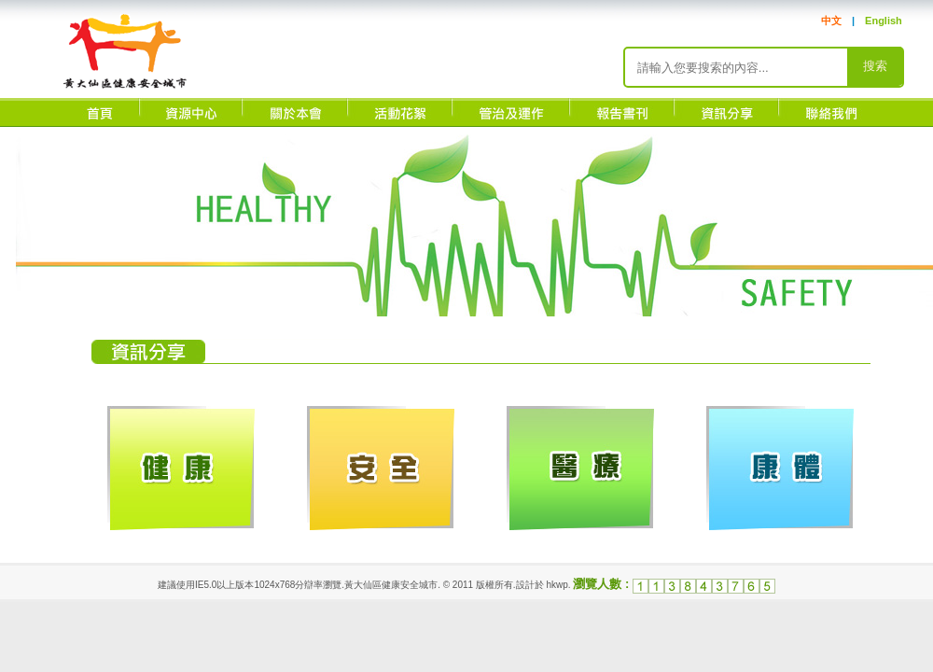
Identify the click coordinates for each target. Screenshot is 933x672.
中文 (831, 20)
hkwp (556, 585)
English (883, 20)
